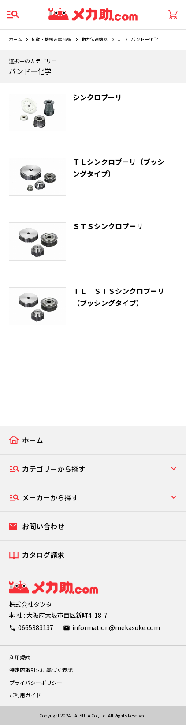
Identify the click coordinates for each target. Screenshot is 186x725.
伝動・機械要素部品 (51, 39)
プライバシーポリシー (35, 682)
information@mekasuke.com (116, 627)
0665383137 (35, 627)
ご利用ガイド (25, 695)
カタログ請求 (43, 554)
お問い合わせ (43, 526)
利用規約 (19, 657)
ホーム (15, 39)
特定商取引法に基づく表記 (41, 669)
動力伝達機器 (94, 39)
